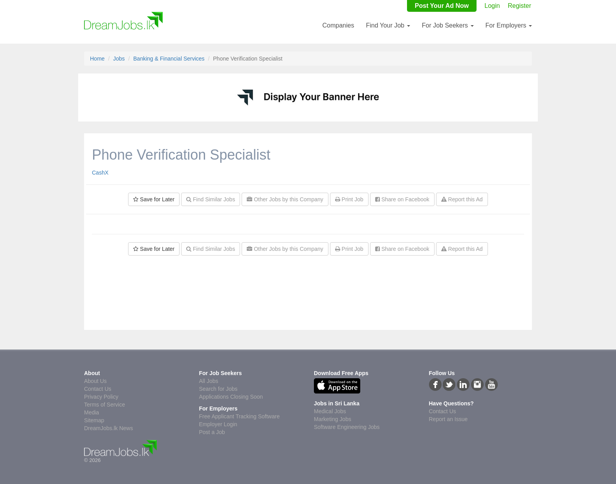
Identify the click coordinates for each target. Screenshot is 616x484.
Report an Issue (448, 419)
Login (492, 5)
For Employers (509, 25)
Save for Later (153, 199)
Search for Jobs (218, 389)
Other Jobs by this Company (285, 199)
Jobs (119, 58)
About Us (95, 381)
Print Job (349, 199)
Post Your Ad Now (442, 5)
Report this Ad (462, 199)
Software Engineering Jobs (347, 427)
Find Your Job (388, 25)
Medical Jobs (330, 411)
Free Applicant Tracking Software (239, 416)
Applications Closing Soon (231, 397)
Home (97, 58)
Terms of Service (104, 404)
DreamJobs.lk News (108, 428)
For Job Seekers (448, 25)
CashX (100, 172)
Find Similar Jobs (210, 199)
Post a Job (212, 432)
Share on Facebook (402, 199)
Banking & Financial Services (168, 58)
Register (519, 5)
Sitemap (94, 420)
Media (91, 412)
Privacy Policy (101, 397)
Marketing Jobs (332, 419)
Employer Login (218, 424)
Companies (338, 25)
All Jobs (208, 381)
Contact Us (97, 389)
